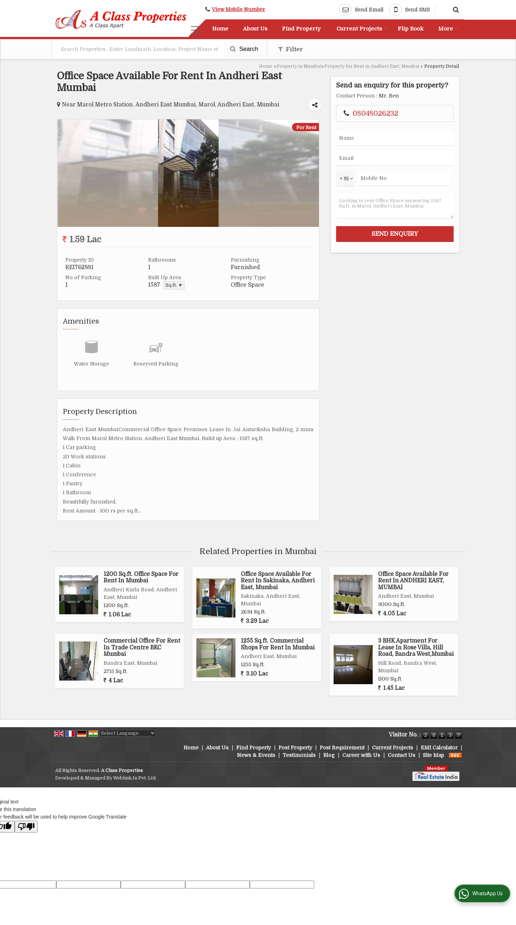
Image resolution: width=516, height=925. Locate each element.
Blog (329, 755)
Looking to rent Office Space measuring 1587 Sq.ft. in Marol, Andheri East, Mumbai (395, 206)
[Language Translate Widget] (127, 733)
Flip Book (411, 28)
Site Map (433, 755)
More (448, 28)
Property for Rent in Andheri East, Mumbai (371, 66)
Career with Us (361, 755)
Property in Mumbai (299, 66)
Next (309, 173)
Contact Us (401, 755)
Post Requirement (342, 747)
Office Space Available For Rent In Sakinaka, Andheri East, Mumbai (278, 581)
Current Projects (361, 28)
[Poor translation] (26, 827)
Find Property (304, 28)
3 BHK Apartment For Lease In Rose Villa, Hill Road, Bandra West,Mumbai (416, 647)
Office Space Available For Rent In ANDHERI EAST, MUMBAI (413, 581)
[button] (238, 9)
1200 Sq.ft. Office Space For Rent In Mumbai (141, 577)
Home (220, 28)
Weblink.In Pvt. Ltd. (135, 778)
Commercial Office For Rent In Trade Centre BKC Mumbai (142, 647)
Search (244, 49)
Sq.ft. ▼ (174, 285)
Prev (66, 173)
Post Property (295, 747)
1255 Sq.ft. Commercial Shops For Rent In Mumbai (278, 644)
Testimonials (299, 755)
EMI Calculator (439, 747)
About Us (255, 28)
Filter (290, 49)
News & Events (256, 755)
